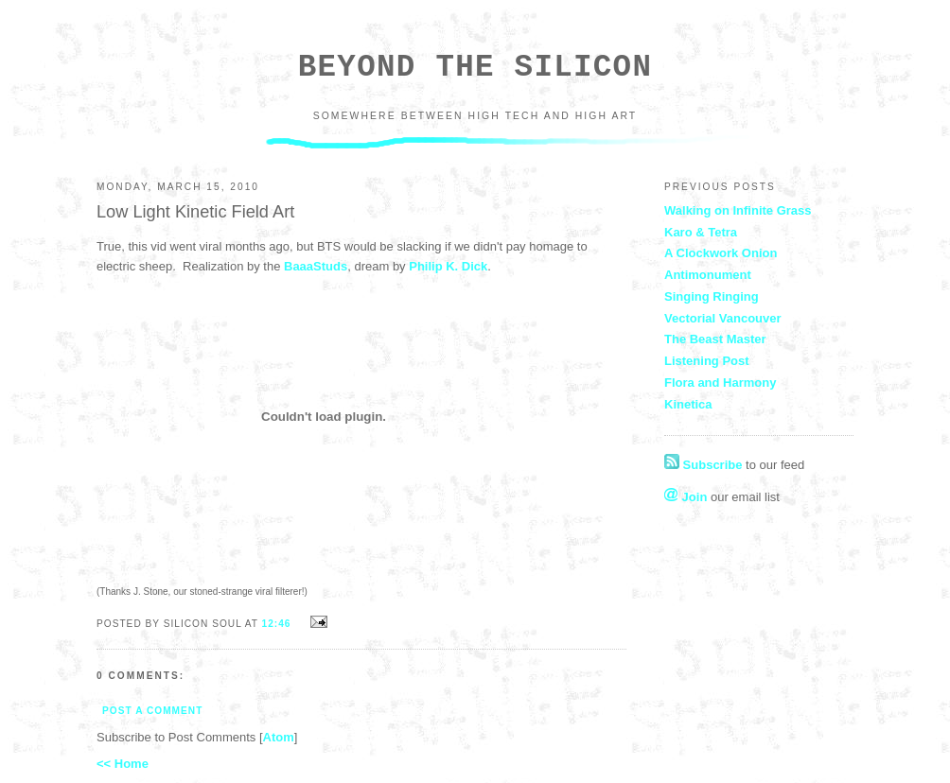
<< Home (123, 764)
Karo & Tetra (700, 232)
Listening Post (706, 361)
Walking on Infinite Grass (738, 210)
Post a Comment (152, 710)
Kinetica (688, 404)
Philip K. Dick (448, 266)
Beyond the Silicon (475, 67)
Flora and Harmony (720, 382)
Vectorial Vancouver (723, 318)
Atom (278, 737)
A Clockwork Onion (720, 253)
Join (685, 497)
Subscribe (703, 465)
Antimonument (707, 275)
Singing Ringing (711, 296)
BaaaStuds (315, 266)
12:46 (278, 623)
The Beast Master (715, 339)
